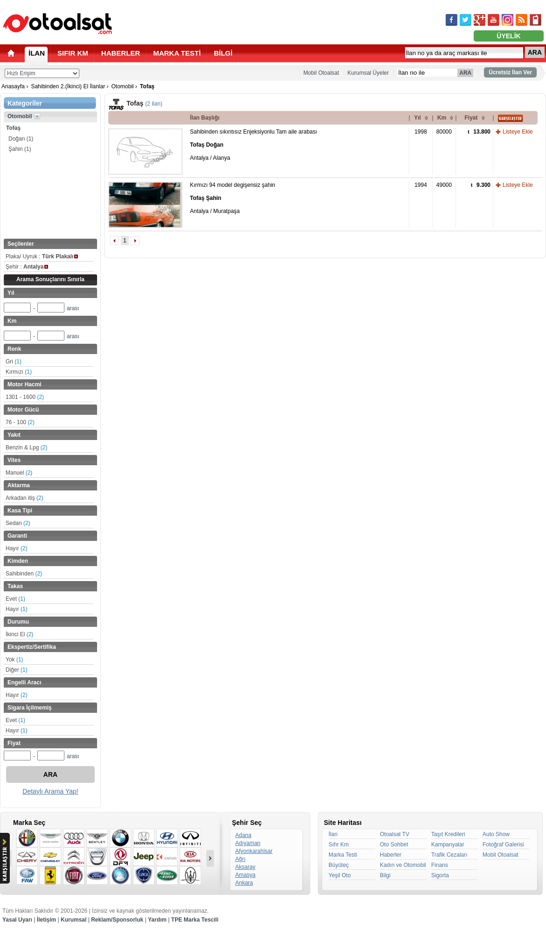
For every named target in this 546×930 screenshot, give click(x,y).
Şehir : (27, 266)
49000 (444, 185)
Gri (13, 361)
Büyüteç (339, 865)
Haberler (390, 855)
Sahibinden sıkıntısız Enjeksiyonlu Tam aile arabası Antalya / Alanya (253, 144)
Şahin (19, 149)
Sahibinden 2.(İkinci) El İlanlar (68, 86)
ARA (535, 52)
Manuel (19, 472)
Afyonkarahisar (254, 851)
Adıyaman (247, 843)
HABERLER (120, 53)
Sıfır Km (339, 844)
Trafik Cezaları (449, 855)
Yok (14, 659)
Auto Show (496, 834)
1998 (420, 131)
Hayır (17, 548)
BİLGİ (223, 53)
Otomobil (122, 86)
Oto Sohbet (394, 844)
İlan (333, 834)
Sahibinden (24, 573)
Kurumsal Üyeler (368, 73)
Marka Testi (343, 855)
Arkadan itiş (24, 498)
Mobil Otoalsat (321, 73)
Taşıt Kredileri (448, 834)
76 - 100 (20, 422)
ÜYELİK (508, 36)
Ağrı (240, 859)
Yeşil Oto (340, 875)
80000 (444, 131)
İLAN (36, 53)
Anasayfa (13, 86)
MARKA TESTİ (177, 53)
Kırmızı (19, 372)
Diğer (17, 670)
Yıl (417, 117)
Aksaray (245, 867)
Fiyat (470, 117)
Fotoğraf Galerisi (503, 844)
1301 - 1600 (25, 397)
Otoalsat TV (394, 834)
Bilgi (385, 875)
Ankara (244, 883)
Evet (15, 599)
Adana (243, 835)
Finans (439, 865)
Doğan (20, 138)
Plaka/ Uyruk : (42, 256)
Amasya (245, 875)
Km (441, 117)
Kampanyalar (447, 844)
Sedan (18, 523)
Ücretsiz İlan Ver (510, 72)
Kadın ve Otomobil (403, 865)
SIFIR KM (72, 53)
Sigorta (440, 875)
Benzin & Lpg (26, 447)
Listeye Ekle (518, 131)
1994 (420, 185)
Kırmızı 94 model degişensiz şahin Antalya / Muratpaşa (232, 198)
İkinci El (19, 634)
